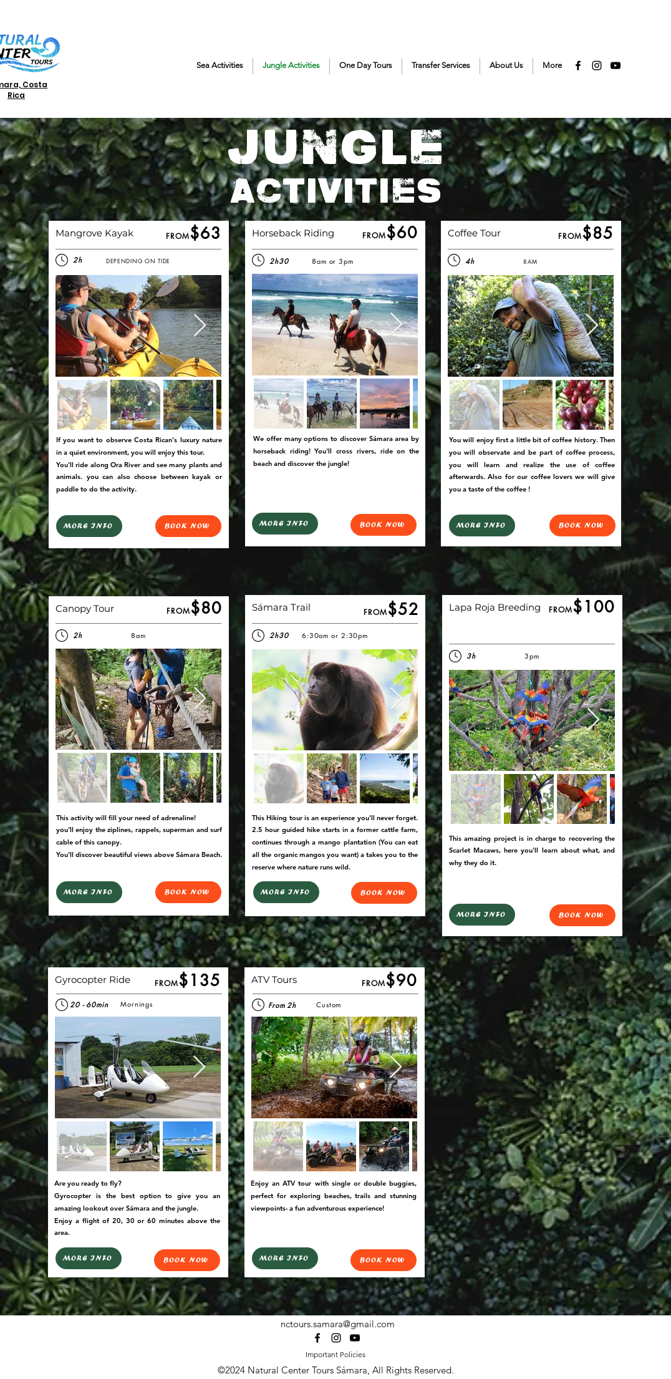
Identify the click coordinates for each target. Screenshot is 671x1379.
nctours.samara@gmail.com (338, 1324)
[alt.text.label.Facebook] (578, 65)
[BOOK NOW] (188, 526)
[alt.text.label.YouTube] (615, 65)
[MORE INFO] (89, 526)
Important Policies (335, 1354)
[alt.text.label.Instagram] (597, 65)
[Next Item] (200, 326)
